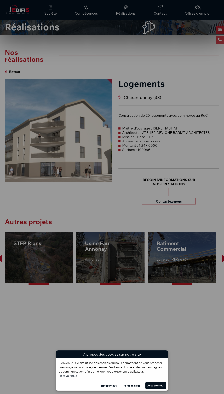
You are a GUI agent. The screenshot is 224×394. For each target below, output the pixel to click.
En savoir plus (68, 376)
